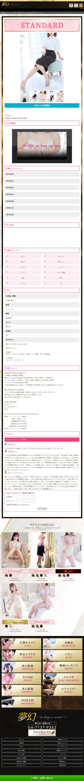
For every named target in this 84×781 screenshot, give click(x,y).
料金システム (62, 743)
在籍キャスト (62, 739)
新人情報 (21, 750)
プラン (21, 747)
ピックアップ (62, 747)
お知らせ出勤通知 (42, 105)
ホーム (21, 739)
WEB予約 (62, 765)
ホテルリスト (21, 765)
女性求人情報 (21, 761)
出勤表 (21, 743)
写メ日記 (21, 754)
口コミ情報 (63, 758)
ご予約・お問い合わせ (42, 778)
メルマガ (62, 754)
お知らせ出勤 (21, 758)
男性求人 (62, 761)
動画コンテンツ (62, 750)
